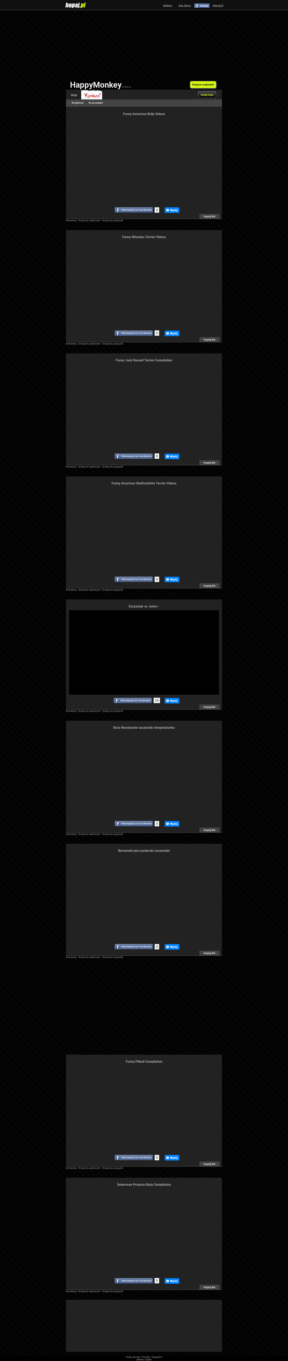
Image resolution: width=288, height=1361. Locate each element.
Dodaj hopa (207, 94)
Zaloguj (185, 5)
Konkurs (91, 95)
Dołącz (218, 5)
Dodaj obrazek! (133, 1357)
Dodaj (167, 5)
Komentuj (71, 220)
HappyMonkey (100, 85)
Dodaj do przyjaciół (112, 220)
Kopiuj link (209, 216)
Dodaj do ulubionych (89, 220)
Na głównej (77, 102)
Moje (74, 95)
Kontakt (146, 1357)
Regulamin (157, 1357)
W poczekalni (96, 102)
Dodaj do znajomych (203, 84)
